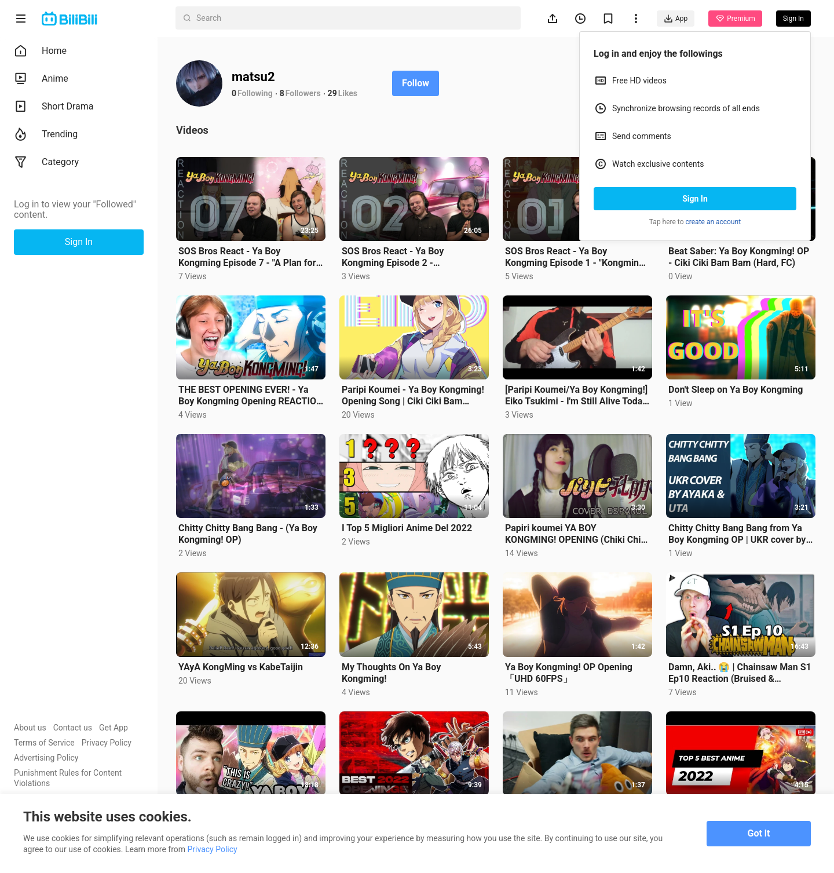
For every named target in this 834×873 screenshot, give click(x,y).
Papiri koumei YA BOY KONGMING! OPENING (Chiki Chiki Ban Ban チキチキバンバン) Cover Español (576, 534)
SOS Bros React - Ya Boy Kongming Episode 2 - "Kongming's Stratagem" (393, 257)
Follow (415, 83)
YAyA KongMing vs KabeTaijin (240, 667)
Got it (759, 833)
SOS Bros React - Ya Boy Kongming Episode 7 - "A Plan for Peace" (247, 257)
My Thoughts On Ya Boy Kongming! (391, 673)
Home (40, 51)
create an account (713, 222)
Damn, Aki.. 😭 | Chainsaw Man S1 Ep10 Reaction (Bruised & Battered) (739, 673)
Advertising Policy (46, 757)
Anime (41, 79)
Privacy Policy (106, 742)
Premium (735, 18)
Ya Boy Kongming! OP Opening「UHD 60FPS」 (568, 673)
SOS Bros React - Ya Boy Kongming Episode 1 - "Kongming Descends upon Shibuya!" (574, 257)
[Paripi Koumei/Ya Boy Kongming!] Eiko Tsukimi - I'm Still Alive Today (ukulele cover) (576, 395)
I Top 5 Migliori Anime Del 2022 (407, 528)
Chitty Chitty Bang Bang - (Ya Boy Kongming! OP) (247, 534)
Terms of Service (44, 742)
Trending (46, 134)
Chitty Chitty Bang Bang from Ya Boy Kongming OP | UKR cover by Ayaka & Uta (737, 534)
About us (30, 727)
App (675, 18)
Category (46, 162)
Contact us (72, 727)
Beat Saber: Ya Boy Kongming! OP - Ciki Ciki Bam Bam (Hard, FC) (738, 257)
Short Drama (54, 107)
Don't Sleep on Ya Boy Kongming (735, 389)
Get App (113, 727)
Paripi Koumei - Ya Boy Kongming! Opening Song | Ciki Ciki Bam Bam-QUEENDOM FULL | (413, 395)
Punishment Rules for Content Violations (68, 778)
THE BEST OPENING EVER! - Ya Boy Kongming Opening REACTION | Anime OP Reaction (250, 395)
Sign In (695, 198)
